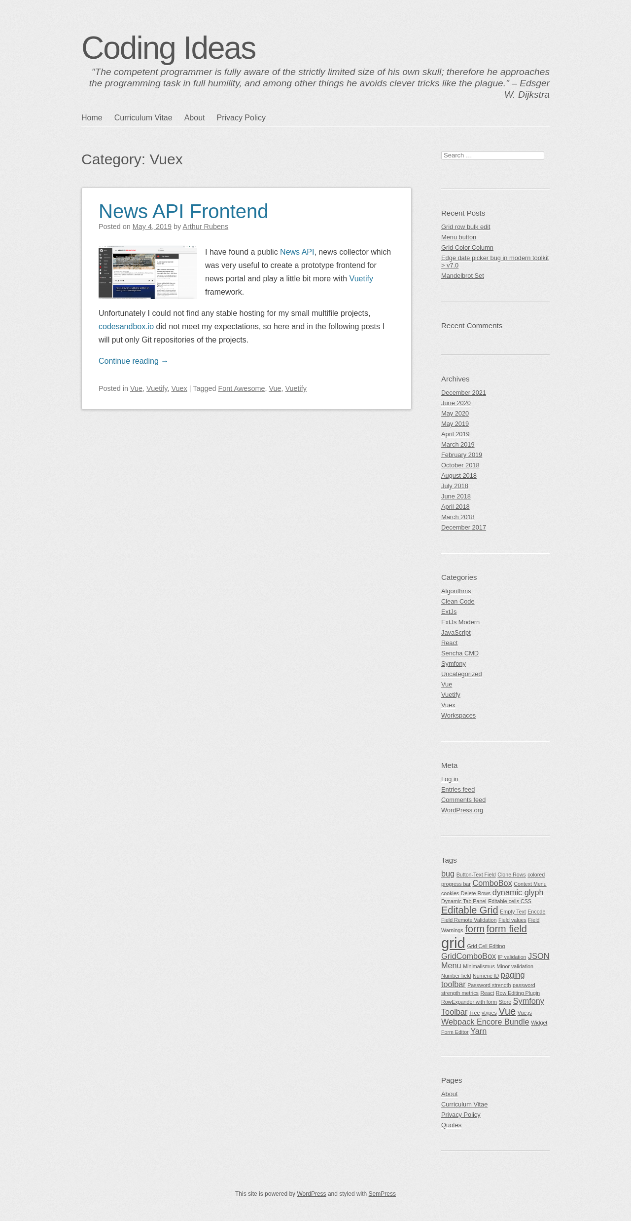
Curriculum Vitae (143, 118)
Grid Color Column (467, 247)
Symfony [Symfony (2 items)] (528, 1000)
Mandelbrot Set (462, 275)
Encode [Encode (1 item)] (536, 912)
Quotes (451, 1125)
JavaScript (456, 632)
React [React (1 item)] (487, 993)
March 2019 (458, 444)
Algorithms (456, 591)
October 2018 (460, 465)
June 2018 (456, 496)
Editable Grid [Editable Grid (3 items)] (469, 910)
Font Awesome (241, 388)
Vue (136, 388)
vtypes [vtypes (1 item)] (489, 1013)
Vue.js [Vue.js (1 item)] (525, 1013)
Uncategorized (461, 674)
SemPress (382, 1193)
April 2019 (455, 434)
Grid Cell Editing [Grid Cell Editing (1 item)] (486, 946)
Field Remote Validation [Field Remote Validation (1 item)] (468, 920)
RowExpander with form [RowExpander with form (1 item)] (469, 1002)
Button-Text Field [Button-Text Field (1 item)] (476, 875)
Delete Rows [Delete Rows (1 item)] (476, 893)
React (449, 643)
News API (297, 252)
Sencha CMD (460, 653)
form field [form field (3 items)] (507, 928)
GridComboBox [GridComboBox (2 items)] (468, 956)
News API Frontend (184, 211)
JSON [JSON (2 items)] (538, 956)
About (194, 118)
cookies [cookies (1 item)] (450, 893)
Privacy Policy (241, 118)
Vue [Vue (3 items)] (507, 1011)
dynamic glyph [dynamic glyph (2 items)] (518, 892)
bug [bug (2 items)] (448, 873)
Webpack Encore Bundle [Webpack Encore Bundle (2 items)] (485, 1021)
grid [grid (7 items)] (453, 943)
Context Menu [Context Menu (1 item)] (530, 884)
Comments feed (463, 799)
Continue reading (134, 361)
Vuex (179, 388)
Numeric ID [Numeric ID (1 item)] (486, 976)
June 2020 (456, 403)
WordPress (311, 1193)
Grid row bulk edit (466, 226)
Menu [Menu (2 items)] (451, 965)
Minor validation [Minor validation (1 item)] (514, 966)
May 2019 (455, 423)
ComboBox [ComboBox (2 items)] (492, 882)
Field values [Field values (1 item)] (512, 920)
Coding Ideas (168, 48)
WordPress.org (462, 810)
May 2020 (455, 413)
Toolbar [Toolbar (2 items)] (454, 1011)
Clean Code (458, 601)
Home (92, 118)
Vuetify (361, 278)
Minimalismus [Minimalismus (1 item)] (479, 966)
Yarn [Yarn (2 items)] (478, 1031)
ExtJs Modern (460, 622)
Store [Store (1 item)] (505, 1002)
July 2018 (454, 486)
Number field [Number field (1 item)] (456, 976)
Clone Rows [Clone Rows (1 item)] (511, 875)
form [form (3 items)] (475, 928)
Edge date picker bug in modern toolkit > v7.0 (495, 261)
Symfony (453, 663)
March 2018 (458, 517)
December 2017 (463, 527)
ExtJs (448, 611)
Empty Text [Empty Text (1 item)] (513, 912)
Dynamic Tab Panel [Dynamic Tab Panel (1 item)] (464, 901)
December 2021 (463, 392)
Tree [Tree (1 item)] (474, 1013)
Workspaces (458, 715)
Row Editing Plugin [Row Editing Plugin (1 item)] (518, 993)
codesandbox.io (126, 326)
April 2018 (455, 506)
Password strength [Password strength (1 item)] (489, 985)
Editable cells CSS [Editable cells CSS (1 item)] (509, 901)
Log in (449, 779)
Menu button (458, 237)
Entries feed (458, 789)
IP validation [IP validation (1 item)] (512, 957)
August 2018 (459, 475)
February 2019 (461, 454)
